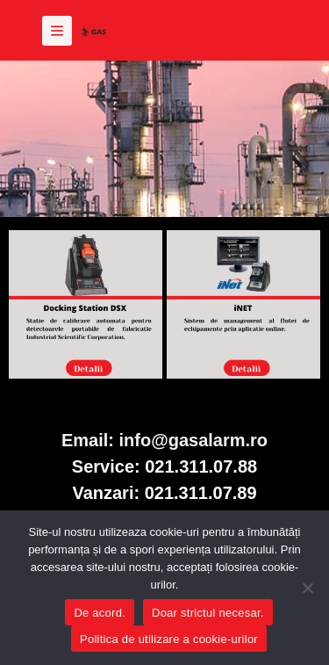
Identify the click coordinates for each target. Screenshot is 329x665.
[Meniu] (57, 31)
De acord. (99, 612)
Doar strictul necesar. (208, 612)
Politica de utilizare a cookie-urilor (169, 639)
